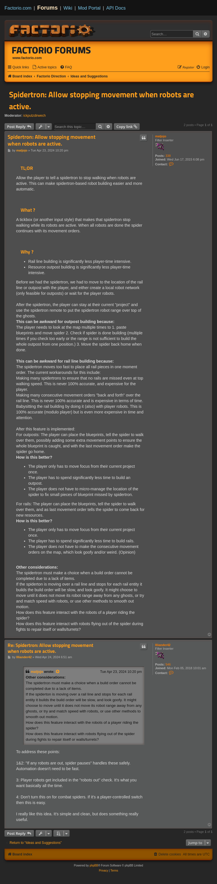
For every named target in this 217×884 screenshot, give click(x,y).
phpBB (94, 865)
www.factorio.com (27, 58)
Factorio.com (18, 7)
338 (168, 155)
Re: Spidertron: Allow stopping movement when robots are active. (50, 648)
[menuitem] (44, 67)
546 (168, 664)
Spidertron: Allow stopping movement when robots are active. (101, 100)
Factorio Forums (51, 50)
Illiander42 (162, 645)
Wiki (68, 7)
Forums (47, 8)
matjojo (160, 136)
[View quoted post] (57, 672)
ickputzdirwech (34, 116)
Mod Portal (89, 7)
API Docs (116, 7)
